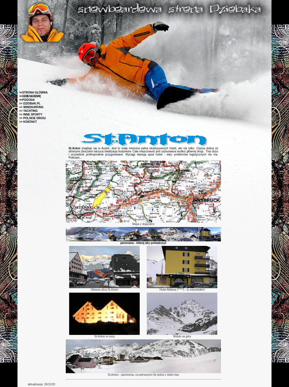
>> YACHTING (28, 110)
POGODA (27, 99)
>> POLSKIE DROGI (32, 118)
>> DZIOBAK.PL (30, 103)
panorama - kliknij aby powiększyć (143, 242)
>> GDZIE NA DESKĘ (30, 96)
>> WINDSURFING (31, 107)
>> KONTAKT (28, 121)
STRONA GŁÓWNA (33, 92)
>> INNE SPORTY (30, 114)
